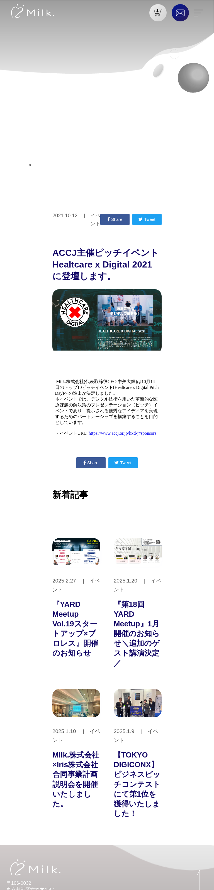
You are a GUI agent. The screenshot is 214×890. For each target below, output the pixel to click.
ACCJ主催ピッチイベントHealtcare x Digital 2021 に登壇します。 (92, 165)
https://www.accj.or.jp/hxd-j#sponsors (122, 433)
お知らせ (19, 165)
